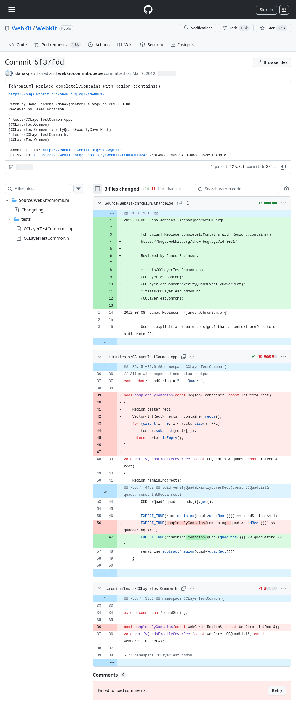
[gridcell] (192, 213)
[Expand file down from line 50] (105, 573)
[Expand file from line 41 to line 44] (105, 491)
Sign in (266, 9)
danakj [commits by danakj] (22, 73)
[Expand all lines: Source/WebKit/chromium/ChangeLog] (188, 203)
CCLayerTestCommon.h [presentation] (46, 238)
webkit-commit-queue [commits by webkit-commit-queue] (80, 73)
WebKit (22, 28)
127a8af (237, 167)
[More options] (284, 203)
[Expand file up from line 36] (105, 367)
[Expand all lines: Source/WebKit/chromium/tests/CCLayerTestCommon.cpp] (192, 356)
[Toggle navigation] (11, 9)
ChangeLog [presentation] (32, 210)
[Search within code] (234, 189)
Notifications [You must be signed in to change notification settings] (197, 27)
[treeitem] (44, 219)
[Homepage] (148, 10)
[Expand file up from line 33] (105, 598)
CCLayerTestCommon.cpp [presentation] (48, 228)
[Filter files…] (43, 188)
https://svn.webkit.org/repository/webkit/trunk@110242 (90, 155)
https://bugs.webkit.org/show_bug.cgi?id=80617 (57, 94)
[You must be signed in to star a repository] (273, 28)
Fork (236, 28)
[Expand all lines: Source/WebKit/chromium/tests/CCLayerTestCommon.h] (192, 588)
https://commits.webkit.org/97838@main (82, 150)
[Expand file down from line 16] (105, 341)
